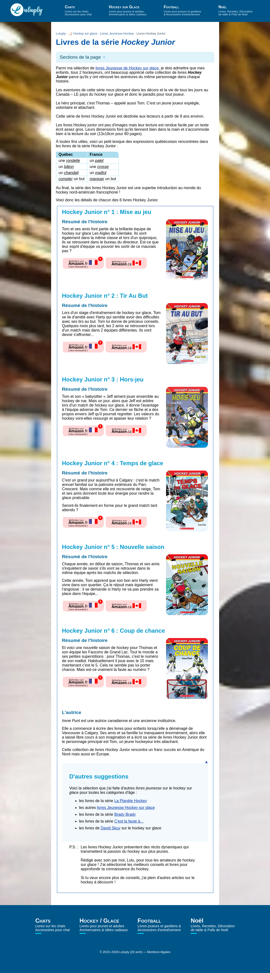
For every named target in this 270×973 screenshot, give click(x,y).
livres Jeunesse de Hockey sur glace (127, 68)
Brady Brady (125, 814)
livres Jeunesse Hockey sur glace (126, 808)
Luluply (61, 33)
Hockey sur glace (85, 33)
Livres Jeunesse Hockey (117, 33)
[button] (135, 57)
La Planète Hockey (130, 801)
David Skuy (110, 828)
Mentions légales (158, 952)
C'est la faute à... (128, 821)
